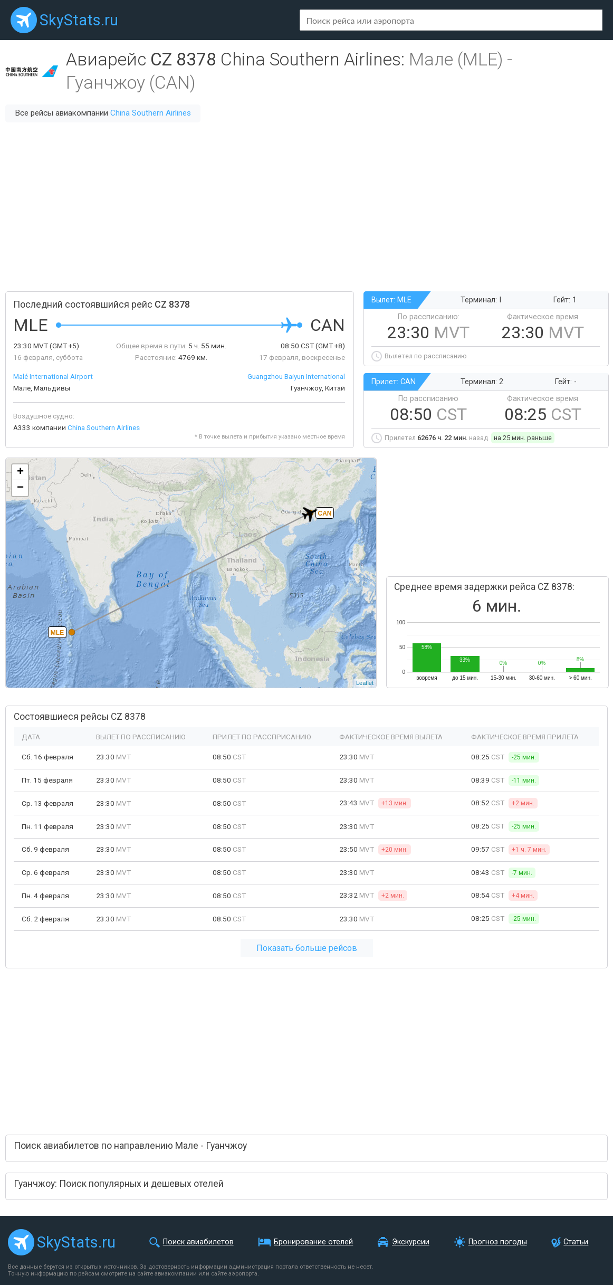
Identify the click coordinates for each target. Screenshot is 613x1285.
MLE (57, 632)
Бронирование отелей (313, 1242)
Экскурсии (410, 1242)
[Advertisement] (306, 207)
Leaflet (364, 683)
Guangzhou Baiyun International (296, 376)
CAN (325, 513)
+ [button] (20, 472)
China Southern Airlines (150, 113)
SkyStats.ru (79, 20)
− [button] (20, 488)
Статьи (575, 1242)
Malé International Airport (53, 376)
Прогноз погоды (497, 1242)
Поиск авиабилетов (198, 1242)
